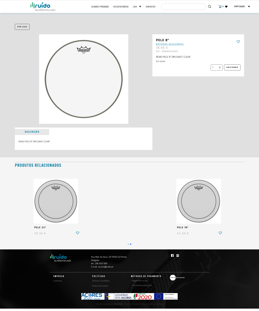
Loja (135, 6)
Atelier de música (120, 6)
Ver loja (22, 27)
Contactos (150, 6)
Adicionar (232, 67)
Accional (118, 304)
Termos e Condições (101, 281)
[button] (137, 6)
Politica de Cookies (100, 286)
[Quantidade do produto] (217, 67)
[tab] (32, 132)
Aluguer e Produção (100, 6)
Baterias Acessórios (170, 44)
